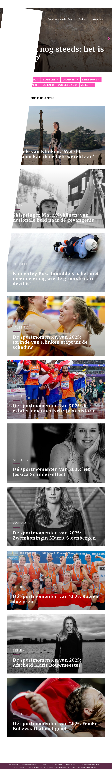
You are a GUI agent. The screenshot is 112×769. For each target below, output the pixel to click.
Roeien (46, 85)
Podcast (83, 19)
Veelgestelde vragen (29, 764)
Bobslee (49, 79)
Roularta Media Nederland (56, 767)
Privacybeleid (71, 764)
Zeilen (85, 85)
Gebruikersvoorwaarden (90, 764)
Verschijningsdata (35, 767)
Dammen (69, 79)
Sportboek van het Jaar (60, 19)
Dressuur (89, 79)
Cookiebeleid (57, 764)
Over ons (98, 19)
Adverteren (13, 764)
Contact (45, 764)
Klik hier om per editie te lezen (30, 98)
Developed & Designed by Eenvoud (84, 767)
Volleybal (66, 85)
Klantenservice (18, 767)
